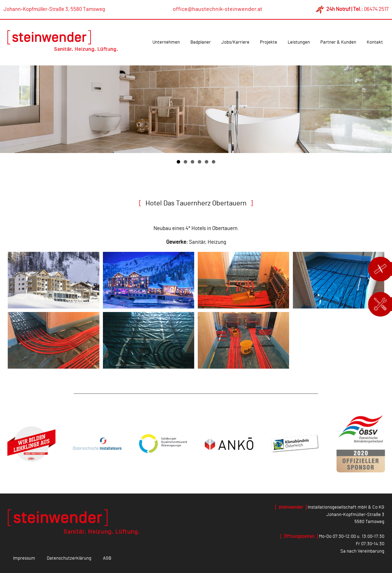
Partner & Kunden (338, 42)
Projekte (268, 42)
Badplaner (200, 42)
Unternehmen (166, 42)
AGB (107, 558)
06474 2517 (376, 9)
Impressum (24, 558)
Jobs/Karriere (235, 42)
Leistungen (299, 42)
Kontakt (375, 42)
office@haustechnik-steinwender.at (217, 9)
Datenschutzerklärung (69, 558)
